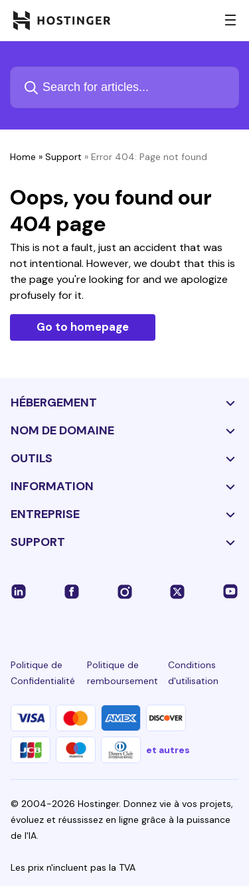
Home (23, 157)
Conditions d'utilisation (193, 673)
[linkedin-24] (19, 591)
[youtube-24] (230, 591)
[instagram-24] (125, 591)
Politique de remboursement (122, 673)
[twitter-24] (177, 591)
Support (63, 157)
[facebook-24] (72, 591)
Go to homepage (83, 326)
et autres (168, 750)
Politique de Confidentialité (43, 673)
